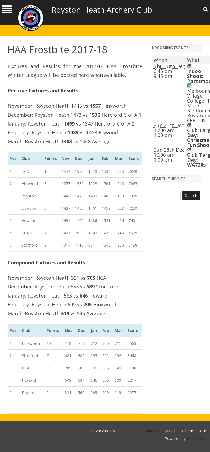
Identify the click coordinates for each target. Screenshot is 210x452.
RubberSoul (152, 430)
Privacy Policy (103, 430)
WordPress (196, 438)
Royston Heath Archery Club (101, 9)
